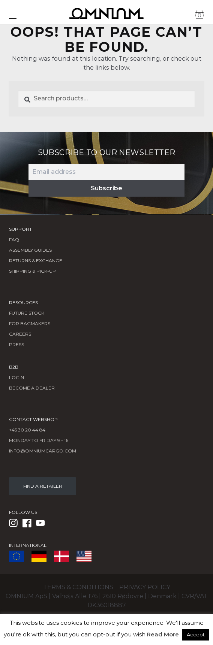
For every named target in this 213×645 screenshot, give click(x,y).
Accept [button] (196, 635)
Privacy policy (144, 587)
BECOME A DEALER (32, 388)
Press (16, 344)
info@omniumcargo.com (42, 451)
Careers (20, 334)
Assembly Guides (30, 250)
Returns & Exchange (35, 260)
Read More (163, 634)
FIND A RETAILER (42, 486)
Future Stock (26, 313)
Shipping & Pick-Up (32, 271)
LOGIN (16, 377)
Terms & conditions (78, 587)
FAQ (14, 239)
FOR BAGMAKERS (29, 323)
